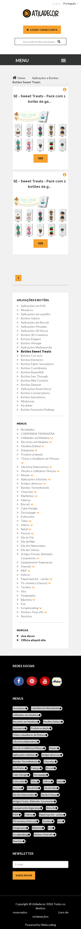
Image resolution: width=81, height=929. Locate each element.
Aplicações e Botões (36, 479)
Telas (26, 520)
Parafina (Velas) (32, 446)
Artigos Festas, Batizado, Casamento (37, 556)
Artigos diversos (33, 483)
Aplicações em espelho (35, 314)
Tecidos (28, 587)
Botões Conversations (35, 393)
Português (69, 3)
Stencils (28, 566)
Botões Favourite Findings (38, 409)
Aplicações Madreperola (36, 347)
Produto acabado (32, 454)
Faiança (25, 500)
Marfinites (29, 496)
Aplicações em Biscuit (35, 322)
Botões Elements (32, 359)
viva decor (28, 636)
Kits (23, 591)
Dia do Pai (27, 537)
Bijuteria (28, 599)
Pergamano (28, 595)
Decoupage (30, 512)
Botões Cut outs (32, 355)
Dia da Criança (30, 550)
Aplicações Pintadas (34, 326)
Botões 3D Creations (34, 335)
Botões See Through (34, 376)
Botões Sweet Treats (36, 351)
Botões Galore (30, 318)
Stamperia (29, 450)
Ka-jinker (26, 405)
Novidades (28, 429)
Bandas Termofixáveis (35, 487)
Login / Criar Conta (42, 29)
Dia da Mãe (28, 541)
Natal (26, 529)
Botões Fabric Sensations (37, 364)
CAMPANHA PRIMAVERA (38, 433)
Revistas (26, 616)
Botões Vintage (31, 343)
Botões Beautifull (32, 372)
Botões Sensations (33, 397)
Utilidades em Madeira (37, 437)
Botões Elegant (31, 339)
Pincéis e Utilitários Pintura (40, 471)
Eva (23, 603)
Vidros (27, 525)
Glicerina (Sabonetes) (36, 467)
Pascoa (27, 533)
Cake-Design (29, 508)
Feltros (25, 574)
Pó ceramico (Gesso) (36, 583)
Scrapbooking (31, 608)
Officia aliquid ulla (33, 640)
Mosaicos (27, 310)
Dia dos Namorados (33, 545)
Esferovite (27, 516)
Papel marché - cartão (36, 579)
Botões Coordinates (34, 368)
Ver (40, 158)
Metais (27, 475)
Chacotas (29, 491)
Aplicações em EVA (33, 306)
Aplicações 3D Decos (34, 330)
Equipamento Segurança (36, 562)
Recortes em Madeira (36, 442)
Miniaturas (28, 401)
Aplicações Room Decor (36, 389)
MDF (25, 570)
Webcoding (48, 925)
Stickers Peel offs (34, 612)
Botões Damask (31, 384)
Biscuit (27, 504)
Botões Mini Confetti (34, 380)
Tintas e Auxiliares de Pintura (40, 460)
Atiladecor (39, 904)
